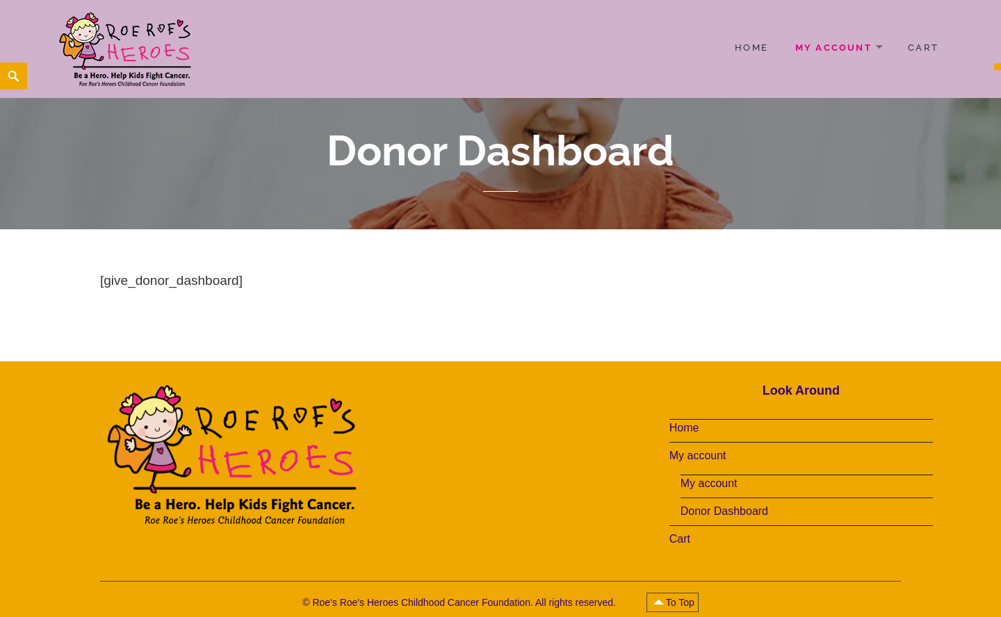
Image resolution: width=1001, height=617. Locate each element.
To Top (680, 602)
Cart (923, 47)
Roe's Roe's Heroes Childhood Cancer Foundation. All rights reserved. (465, 602)
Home (751, 47)
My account (833, 47)
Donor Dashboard (724, 511)
